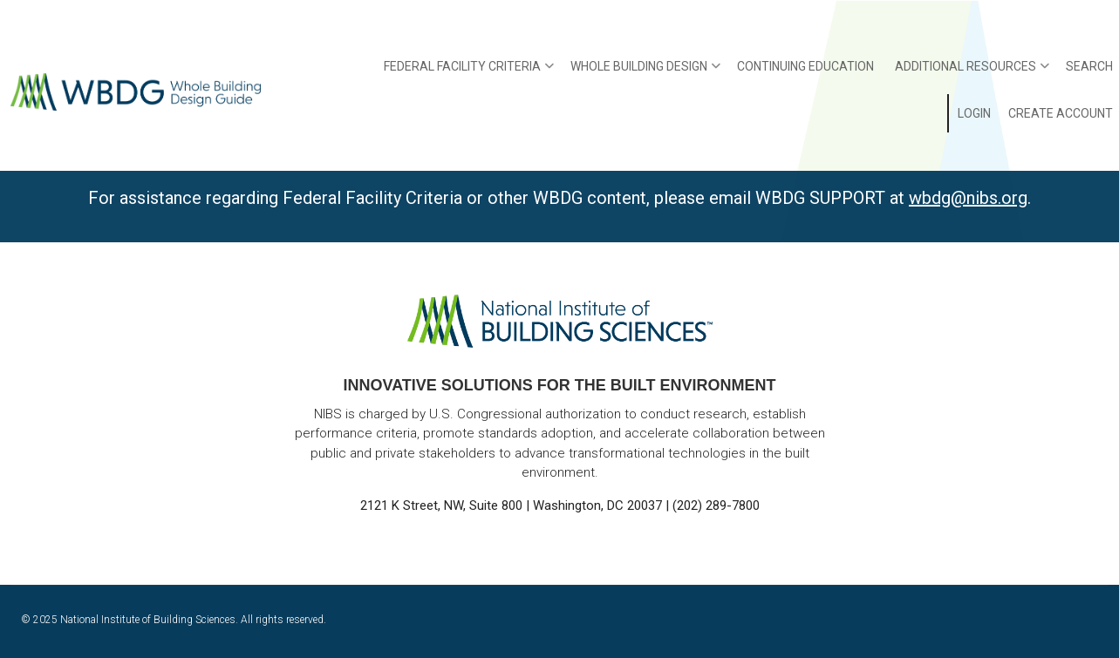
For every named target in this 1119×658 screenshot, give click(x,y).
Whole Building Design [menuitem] (645, 72)
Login (974, 113)
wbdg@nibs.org (968, 197)
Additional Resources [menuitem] (972, 72)
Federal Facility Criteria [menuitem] (469, 72)
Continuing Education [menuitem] (805, 66)
